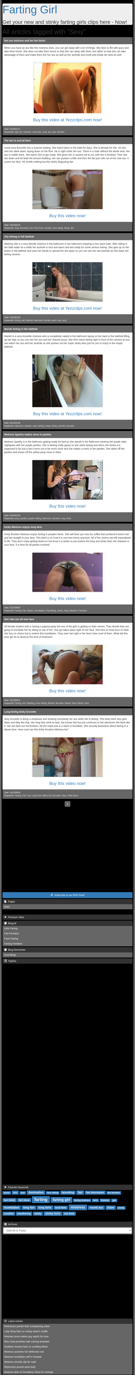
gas (114, 1200)
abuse (7, 1192)
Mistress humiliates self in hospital (22, 1356)
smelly (121, 1208)
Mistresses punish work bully (20, 1367)
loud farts (60, 1207)
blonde (47, 320)
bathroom (38, 320)
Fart (31, 228)
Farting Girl (29, 9)
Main (6, 906)
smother (61, 132)
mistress (27, 132)
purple (31, 518)
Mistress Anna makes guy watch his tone (26, 1336)
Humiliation (40, 610)
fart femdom (114, 1192)
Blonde (51, 703)
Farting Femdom (13, 943)
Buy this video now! (67, 215)
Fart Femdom (11, 933)
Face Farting (11, 938)
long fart (28, 1207)
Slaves (30, 610)
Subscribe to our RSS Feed (67, 895)
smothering (24, 1213)
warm (54, 320)
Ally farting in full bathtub (19, 236)
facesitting (68, 1192)
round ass (36, 132)
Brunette (24, 228)
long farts (44, 1207)
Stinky (67, 228)
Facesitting (51, 610)
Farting (18, 610)
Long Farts (37, 795)
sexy (45, 132)
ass (49, 132)
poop (17, 518)
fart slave (24, 1200)
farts (95, 1200)
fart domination (95, 1192)
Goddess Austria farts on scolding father (26, 1346)
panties (23, 518)
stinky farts (52, 1213)
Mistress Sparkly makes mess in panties (27, 434)
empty (48, 426)
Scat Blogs (10, 954)
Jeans (60, 610)
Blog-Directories (14, 949)
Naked (68, 703)
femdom (105, 1200)
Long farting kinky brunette (20, 711)
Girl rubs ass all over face (19, 619)
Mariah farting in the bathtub (20, 329)
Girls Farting (11, 928)
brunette (70, 426)
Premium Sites (14, 917)
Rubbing (30, 703)
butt (54, 132)
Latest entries (13, 1321)
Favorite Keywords (16, 1187)
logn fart (18, 132)
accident (56, 518)
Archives (10, 1224)
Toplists (10, 961)
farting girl (61, 1200)
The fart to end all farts (17, 140)
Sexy (17, 228)
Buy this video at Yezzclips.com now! (67, 119)
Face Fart (38, 228)
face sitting (58, 228)
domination (36, 1192)
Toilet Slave (73, 795)
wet (23, 320)
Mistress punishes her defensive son (24, 1351)
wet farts (69, 1213)
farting (17, 320)
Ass (24, 703)
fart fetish (9, 1200)
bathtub (29, 320)
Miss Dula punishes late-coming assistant (26, 1341)
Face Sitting (41, 703)
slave (110, 1207)
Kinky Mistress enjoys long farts (23, 527)
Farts (86, 703)
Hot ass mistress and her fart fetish (24, 40)
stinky (54, 426)
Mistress (74, 610)
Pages (9, 901)
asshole (61, 426)
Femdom (83, 610)
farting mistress (82, 1200)
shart (68, 518)
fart (72, 228)
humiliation (11, 1207)
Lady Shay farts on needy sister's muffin (26, 1331)
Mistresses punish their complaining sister (27, 1326)
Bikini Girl (47, 795)
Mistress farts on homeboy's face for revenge (28, 1372)
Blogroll (10, 923)
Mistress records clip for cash (20, 1361)
